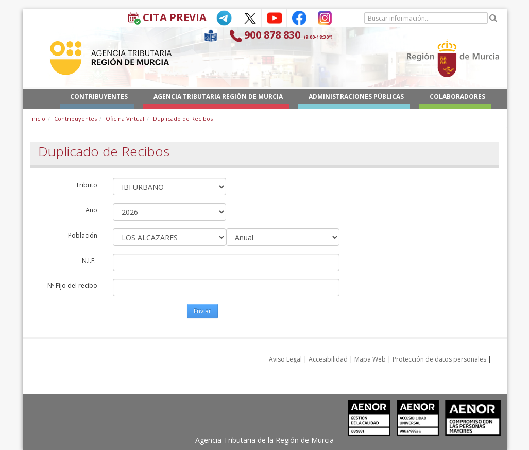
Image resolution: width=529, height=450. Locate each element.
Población (82, 235)
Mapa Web (370, 359)
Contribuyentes (75, 118)
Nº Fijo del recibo (72, 285)
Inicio (37, 118)
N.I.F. (89, 260)
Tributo (86, 185)
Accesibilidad (328, 359)
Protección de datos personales (439, 359)
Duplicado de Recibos (183, 118)
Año (91, 210)
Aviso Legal (285, 359)
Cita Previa (175, 17)
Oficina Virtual (125, 118)
